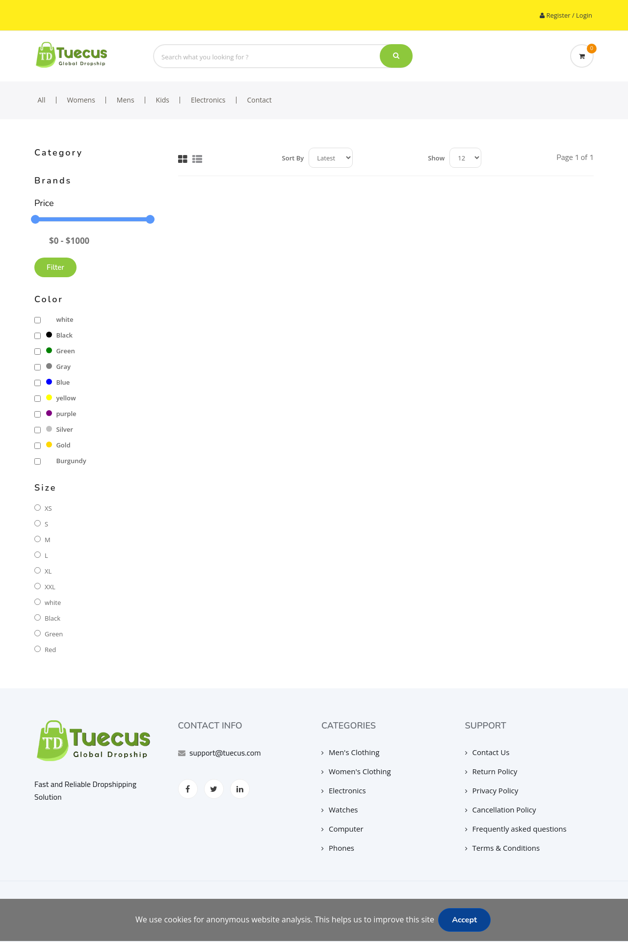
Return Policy (491, 771)
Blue (58, 382)
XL (48, 571)
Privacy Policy (492, 790)
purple (61, 413)
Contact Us (487, 752)
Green (60, 350)
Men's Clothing (350, 752)
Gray (58, 366)
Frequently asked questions (516, 829)
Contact (259, 100)
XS (48, 508)
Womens (81, 100)
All (42, 100)
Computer (342, 829)
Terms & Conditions (502, 848)
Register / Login (563, 15)
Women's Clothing (356, 771)
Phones (337, 848)
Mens (125, 100)
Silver (59, 429)
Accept (464, 920)
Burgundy (66, 460)
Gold (58, 445)
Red (50, 649)
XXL (50, 586)
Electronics (208, 100)
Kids (162, 100)
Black (59, 335)
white (59, 319)
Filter (55, 267)
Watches (339, 809)
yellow (61, 397)
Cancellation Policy (500, 809)
